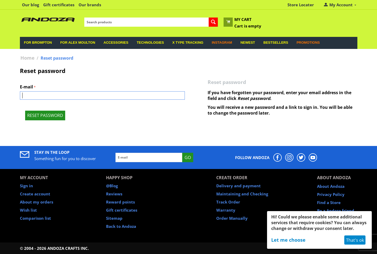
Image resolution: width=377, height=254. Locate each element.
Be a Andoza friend (335, 210)
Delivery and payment (238, 185)
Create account (35, 193)
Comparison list (35, 218)
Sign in (26, 185)
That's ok (355, 240)
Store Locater (300, 4)
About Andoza (331, 186)
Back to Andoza (121, 226)
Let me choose (288, 240)
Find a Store (329, 202)
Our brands (90, 4)
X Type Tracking (187, 42)
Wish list (28, 210)
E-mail (26, 87)
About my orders (36, 202)
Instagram (222, 42)
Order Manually (232, 218)
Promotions (308, 42)
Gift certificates (58, 4)
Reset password (45, 115)
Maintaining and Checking (242, 193)
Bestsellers (275, 42)
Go (188, 157)
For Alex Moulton (77, 42)
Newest (247, 42)
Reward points (120, 202)
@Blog (112, 185)
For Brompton (38, 42)
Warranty (225, 210)
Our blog (30, 4)
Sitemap (114, 218)
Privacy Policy (331, 194)
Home (27, 58)
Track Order (228, 202)
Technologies (150, 42)
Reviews (114, 193)
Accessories (116, 42)
